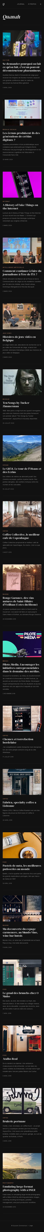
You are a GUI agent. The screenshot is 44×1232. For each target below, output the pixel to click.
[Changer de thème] (40, 4)
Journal (21, 4)
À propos (32, 4)
